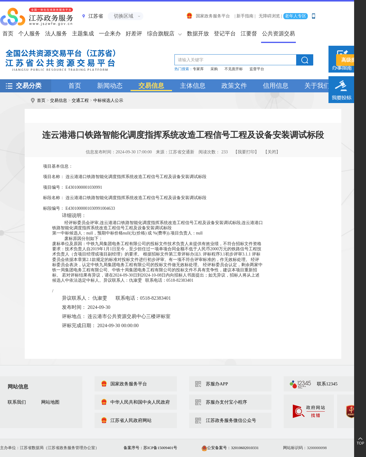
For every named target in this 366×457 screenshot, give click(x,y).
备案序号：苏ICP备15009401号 (150, 447)
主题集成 (83, 33)
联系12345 (327, 383)
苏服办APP (217, 383)
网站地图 (50, 402)
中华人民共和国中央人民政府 (135, 402)
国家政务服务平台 (208, 16)
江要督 (249, 33)
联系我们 (17, 402)
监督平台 (256, 69)
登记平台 (225, 33)
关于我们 (317, 85)
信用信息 (276, 85)
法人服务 (56, 33)
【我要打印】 (246, 152)
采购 (214, 69)
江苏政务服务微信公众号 (231, 420)
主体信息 (193, 85)
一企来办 (110, 33)
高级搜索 (351, 59)
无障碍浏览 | (270, 16)
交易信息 (151, 85)
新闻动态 (110, 85)
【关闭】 (271, 152)
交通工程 (80, 100)
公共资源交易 (278, 33)
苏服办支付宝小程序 (226, 402)
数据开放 (198, 33)
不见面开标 (233, 69)
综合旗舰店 (160, 33)
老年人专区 (295, 16)
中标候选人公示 (108, 100)
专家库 (198, 69)
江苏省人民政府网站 (126, 420)
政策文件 (234, 85)
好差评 (134, 33)
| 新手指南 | (245, 16)
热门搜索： (183, 69)
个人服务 (29, 33)
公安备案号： (230, 447)
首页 (74, 85)
